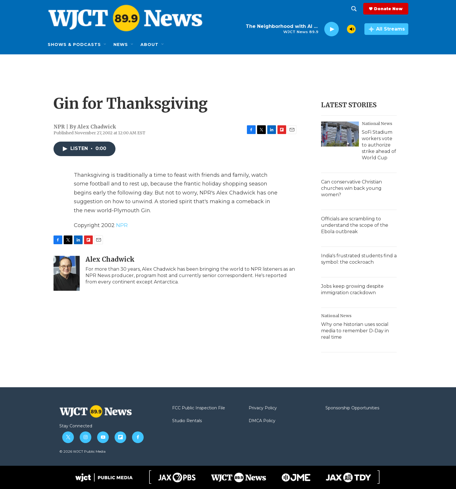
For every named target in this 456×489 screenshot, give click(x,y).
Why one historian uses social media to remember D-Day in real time (355, 331)
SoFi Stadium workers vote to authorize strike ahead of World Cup (379, 144)
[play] (331, 29)
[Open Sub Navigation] (105, 44)
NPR (122, 225)
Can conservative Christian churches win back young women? (351, 188)
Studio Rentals (187, 421)
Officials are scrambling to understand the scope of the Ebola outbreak (354, 225)
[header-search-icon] (353, 8)
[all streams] (386, 29)
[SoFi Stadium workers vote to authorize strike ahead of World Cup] (340, 134)
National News (377, 123)
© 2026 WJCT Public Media (82, 451)
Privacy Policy (263, 408)
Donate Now (388, 8)
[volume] (351, 29)
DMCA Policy (262, 421)
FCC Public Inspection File (198, 408)
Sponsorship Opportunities (352, 408)
